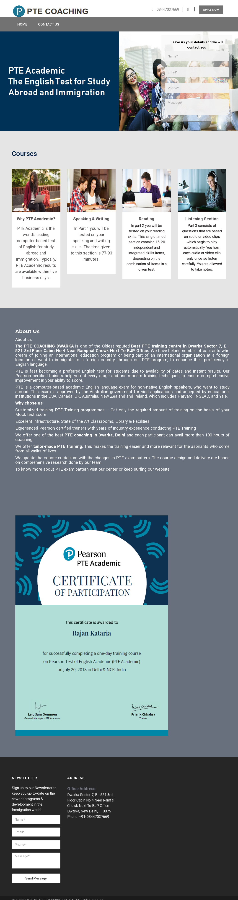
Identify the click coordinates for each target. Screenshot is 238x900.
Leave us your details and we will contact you (197, 39)
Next (230, 76)
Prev (7, 76)
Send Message (36, 873)
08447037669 (167, 4)
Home (22, 19)
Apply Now (211, 4)
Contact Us (48, 19)
